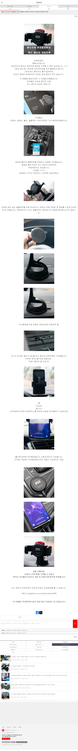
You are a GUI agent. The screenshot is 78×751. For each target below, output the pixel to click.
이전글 (14, 633)
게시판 (48, 6)
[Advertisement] (39, 713)
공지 (49, 9)
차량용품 (65, 642)
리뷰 (10, 9)
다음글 (14, 630)
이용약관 (13, 742)
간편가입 (8, 727)
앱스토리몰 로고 (3, 731)
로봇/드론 (39, 647)
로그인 (3, 727)
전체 (13, 642)
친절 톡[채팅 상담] (6, 738)
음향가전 (39, 642)
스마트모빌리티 (13, 647)
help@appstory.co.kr (10, 732)
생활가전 (13, 649)
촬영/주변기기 (39, 644)
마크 (68, 6)
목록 (76, 16)
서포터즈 (39, 2)
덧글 (19, 617)
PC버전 (19, 727)
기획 (13, 652)
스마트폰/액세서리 (64, 644)
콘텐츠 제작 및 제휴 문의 (22, 742)
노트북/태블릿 (65, 649)
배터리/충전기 (13, 644)
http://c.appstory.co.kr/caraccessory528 (39, 593)
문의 (29, 9)
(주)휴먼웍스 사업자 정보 (11, 730)
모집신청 (29, 6)
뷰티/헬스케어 (39, 649)
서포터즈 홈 (10, 6)
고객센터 (14, 727)
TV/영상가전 (65, 647)
